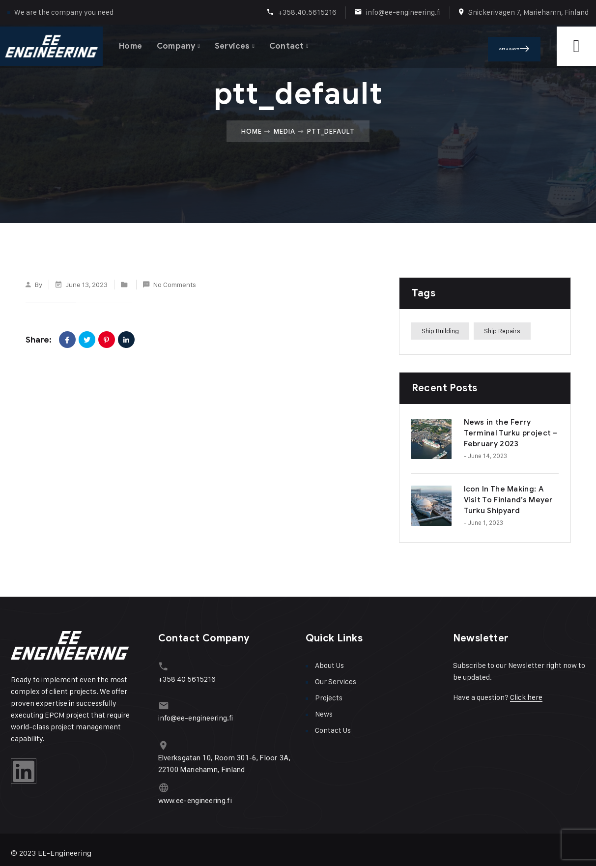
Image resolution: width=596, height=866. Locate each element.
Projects (328, 697)
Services (238, 44)
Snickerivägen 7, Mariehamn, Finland (528, 12)
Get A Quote (528, 44)
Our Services (335, 681)
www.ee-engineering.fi (195, 793)
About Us (329, 665)
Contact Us (333, 730)
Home (131, 44)
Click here (526, 697)
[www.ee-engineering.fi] (163, 782)
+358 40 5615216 (187, 677)
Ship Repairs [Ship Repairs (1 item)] (502, 331)
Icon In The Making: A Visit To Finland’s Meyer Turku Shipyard (508, 500)
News (324, 714)
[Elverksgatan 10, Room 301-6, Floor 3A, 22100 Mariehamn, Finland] (163, 741)
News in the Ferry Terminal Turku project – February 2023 (511, 433)
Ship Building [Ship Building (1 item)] (440, 331)
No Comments (174, 284)
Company (179, 44)
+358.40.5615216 (307, 12)
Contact (294, 44)
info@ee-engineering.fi (403, 12)
